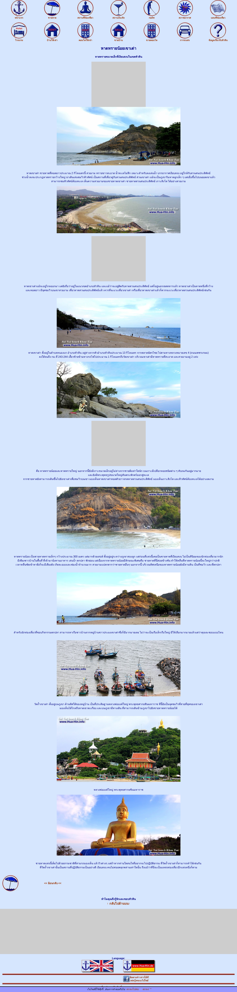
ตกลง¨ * (147, 989)
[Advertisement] (118, 84)
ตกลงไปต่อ (132, 989)
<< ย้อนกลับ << (52, 883)
